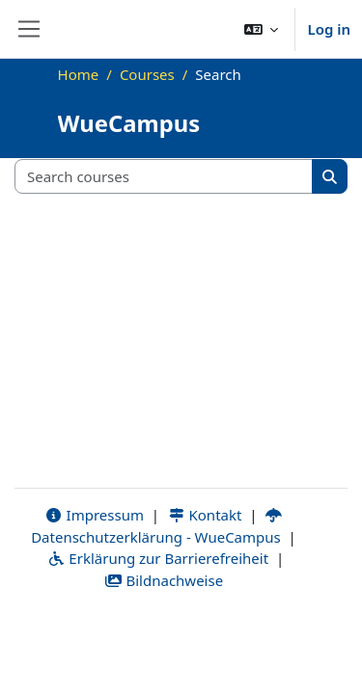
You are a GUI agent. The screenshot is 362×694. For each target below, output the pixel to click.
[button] (262, 29)
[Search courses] (164, 177)
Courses (147, 74)
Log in (328, 29)
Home (78, 74)
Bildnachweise (163, 580)
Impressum (94, 514)
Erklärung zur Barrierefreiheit (157, 558)
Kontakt (204, 514)
